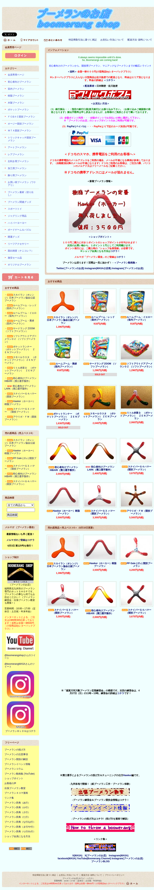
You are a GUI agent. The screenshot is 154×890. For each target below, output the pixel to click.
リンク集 (9, 797)
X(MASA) (77, 855)
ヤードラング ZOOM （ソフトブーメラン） (100, 365)
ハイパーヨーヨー (17, 223)
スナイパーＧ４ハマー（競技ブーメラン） (136, 468)
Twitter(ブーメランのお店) (70, 268)
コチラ (120, 693)
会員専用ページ (16, 74)
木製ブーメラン (16, 102)
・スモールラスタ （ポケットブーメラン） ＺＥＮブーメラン (20, 360)
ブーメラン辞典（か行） (17, 807)
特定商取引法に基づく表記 (83, 39)
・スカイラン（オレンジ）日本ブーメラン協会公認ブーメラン (19, 297)
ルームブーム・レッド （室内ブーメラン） (101, 318)
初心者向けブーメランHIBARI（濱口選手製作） (63, 469)
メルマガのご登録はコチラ (20, 540)
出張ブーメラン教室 (15, 788)
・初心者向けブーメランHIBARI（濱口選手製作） (20, 379)
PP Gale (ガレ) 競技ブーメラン (136, 565)
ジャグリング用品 (17, 216)
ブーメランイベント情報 (17, 764)
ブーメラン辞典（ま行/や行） (19, 826)
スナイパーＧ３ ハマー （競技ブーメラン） (101, 512)
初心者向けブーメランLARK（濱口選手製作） (99, 468)
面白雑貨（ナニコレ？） (21, 250)
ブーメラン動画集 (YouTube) (19, 773)
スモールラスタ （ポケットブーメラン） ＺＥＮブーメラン (99, 416)
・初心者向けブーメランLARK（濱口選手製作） (20, 387)
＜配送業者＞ (89, 86)
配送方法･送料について (139, 39)
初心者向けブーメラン (19, 81)
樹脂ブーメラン (16, 95)
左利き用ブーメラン (18, 161)
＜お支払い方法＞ (100, 103)
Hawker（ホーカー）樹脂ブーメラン (63, 512)
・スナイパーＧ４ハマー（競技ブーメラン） (20, 395)
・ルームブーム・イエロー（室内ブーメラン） (20, 314)
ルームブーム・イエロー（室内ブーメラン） (136, 318)
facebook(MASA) (67, 858)
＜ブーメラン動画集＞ (125, 262)
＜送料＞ (72, 71)
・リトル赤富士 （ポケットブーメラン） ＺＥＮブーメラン (20, 370)
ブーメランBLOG (100, 861)
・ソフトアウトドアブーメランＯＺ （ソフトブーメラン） (20, 339)
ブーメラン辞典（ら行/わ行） (19, 831)
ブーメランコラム (13, 768)
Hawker (127, 775)
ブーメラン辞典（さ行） (17, 812)
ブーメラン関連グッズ (19, 202)
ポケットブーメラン (18, 109)
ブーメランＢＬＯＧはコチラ (20, 731)
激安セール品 (15, 257)
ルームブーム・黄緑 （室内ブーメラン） (64, 365)
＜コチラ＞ (109, 80)
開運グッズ (13, 236)
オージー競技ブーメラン (21, 123)
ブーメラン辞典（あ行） (17, 802)
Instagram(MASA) (118, 855)
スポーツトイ (15, 208)
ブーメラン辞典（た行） (17, 817)
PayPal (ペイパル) (76, 126)
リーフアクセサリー (18, 244)
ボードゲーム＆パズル (19, 229)
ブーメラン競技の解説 (16, 759)
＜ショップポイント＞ (100, 236)
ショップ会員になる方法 (17, 836)
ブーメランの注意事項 (16, 754)
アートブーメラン (17, 147)
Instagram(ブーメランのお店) (127, 268)
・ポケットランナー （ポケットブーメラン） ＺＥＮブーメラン (19, 349)
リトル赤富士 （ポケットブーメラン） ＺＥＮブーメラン (136, 415)
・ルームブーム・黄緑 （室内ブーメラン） (20, 322)
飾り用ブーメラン (17, 175)
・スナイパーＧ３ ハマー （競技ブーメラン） (19, 410)
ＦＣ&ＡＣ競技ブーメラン (21, 116)
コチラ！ (115, 251)
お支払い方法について (112, 39)
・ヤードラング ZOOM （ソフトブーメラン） (19, 330)
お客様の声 (10, 783)
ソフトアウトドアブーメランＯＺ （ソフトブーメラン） (136, 365)
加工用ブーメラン (17, 168)
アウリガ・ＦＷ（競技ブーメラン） (136, 512)
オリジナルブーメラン (19, 264)
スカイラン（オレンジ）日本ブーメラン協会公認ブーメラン (63, 320)
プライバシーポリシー (114, 875)
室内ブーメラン (16, 88)
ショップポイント (13, 778)
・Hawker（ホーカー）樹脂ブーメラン (19, 403)
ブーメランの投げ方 (15, 749)
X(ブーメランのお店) (95, 855)
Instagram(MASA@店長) (98, 268)
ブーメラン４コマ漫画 (16, 793)
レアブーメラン (16, 154)
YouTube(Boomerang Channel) (94, 858)
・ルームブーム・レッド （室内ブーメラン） (21, 307)
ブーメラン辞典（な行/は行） (19, 822)
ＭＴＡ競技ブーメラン (19, 130)
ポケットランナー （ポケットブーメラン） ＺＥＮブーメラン (63, 416)
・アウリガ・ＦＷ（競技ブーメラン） (20, 418)
